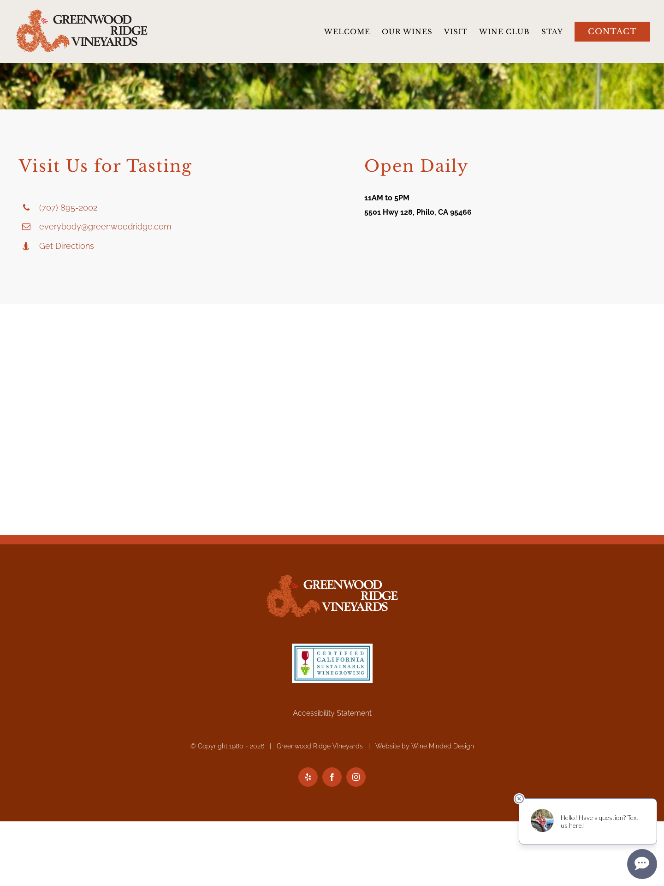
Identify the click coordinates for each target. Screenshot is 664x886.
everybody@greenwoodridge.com (105, 226)
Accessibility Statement (332, 713)
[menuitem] (353, 31)
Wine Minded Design (442, 746)
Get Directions (66, 246)
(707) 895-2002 (68, 207)
